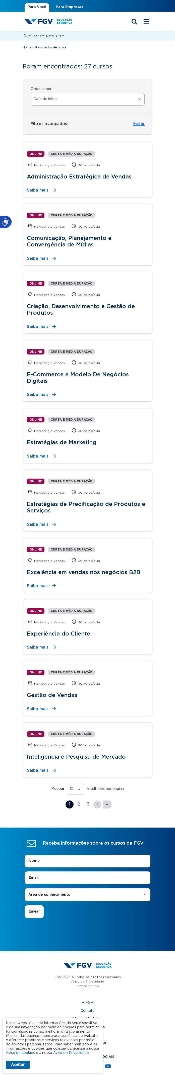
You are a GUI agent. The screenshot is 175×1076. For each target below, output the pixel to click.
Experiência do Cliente (58, 634)
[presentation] (87, 932)
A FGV (87, 1003)
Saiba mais (37, 190)
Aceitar (18, 1064)
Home (27, 47)
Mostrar (57, 789)
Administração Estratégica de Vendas (79, 177)
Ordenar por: (41, 89)
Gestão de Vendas (52, 695)
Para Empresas (69, 7)
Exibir (139, 124)
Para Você (37, 7)
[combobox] (87, 895)
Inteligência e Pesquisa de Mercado (76, 757)
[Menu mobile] (146, 22)
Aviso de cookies (20, 1053)
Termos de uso (87, 986)
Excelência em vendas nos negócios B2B (83, 572)
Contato (88, 1011)
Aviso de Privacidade (87, 981)
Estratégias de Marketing (61, 442)
